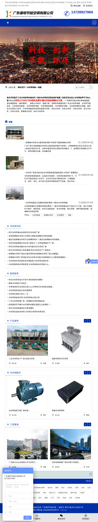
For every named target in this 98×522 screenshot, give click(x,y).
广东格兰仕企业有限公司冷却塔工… (23, 462)
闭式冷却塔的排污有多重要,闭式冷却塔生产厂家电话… (30, 250)
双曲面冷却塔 (63, 493)
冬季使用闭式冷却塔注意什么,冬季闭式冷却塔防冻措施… (31, 287)
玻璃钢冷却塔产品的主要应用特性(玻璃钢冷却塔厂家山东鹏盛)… (34, 254)
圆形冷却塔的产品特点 (18, 283)
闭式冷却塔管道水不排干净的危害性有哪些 (26, 280)
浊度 (33, 498)
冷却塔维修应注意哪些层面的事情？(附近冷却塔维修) (47, 203)
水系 (70, 498)
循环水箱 (74, 493)
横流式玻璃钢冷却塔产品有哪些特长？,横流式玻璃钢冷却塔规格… (35, 239)
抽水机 (50, 488)
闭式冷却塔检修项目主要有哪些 (21, 308)
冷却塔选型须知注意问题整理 (20, 290)
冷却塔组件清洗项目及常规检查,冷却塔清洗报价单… (29, 261)
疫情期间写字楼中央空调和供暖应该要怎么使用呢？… (30, 305)
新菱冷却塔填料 (58, 410)
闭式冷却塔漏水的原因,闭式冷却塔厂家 (24, 232)
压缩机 (70, 488)
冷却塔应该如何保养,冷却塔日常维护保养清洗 (27, 312)
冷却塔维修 (30, 14)
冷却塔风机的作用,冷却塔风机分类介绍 (24, 297)
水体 (82, 488)
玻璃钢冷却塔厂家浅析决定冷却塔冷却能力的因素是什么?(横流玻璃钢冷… (38, 257)
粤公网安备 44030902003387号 (45, 510)
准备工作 (52, 493)
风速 (64, 498)
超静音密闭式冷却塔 (60, 359)
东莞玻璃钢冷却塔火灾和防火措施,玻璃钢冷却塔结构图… (31, 236)
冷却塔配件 (60, 215)
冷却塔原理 (36, 493)
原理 (76, 488)
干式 (52, 498)
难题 (69, 215)
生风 (88, 488)
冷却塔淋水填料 (39, 488)
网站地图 (77, 6)
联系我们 (89, 6)
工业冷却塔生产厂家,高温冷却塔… (22, 359)
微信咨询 (61, 517)
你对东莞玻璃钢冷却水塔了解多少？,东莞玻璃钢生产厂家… (32, 243)
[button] (45, 81)
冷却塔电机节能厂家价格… (19, 410)
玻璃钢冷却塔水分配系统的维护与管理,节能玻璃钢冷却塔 (48, 142)
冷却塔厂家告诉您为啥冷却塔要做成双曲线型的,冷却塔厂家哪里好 (52, 173)
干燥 (58, 498)
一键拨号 (37, 517)
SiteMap (63, 510)
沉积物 (77, 498)
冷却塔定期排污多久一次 (18, 294)
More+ (89, 481)
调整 (56, 488)
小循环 (82, 493)
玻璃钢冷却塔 (48, 215)
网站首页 (21, 87)
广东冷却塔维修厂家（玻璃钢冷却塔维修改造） (27, 301)
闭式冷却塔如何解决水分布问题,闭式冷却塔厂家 (28, 247)
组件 (39, 498)
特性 (44, 493)
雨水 (62, 488)
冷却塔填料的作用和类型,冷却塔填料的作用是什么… (29, 264)
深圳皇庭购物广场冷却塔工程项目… (66, 462)
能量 (46, 498)
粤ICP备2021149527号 (74, 507)
